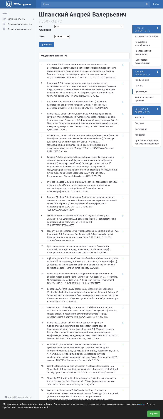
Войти (156, 4)
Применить (46, 44)
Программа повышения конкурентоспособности (147, 142)
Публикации (141, 91)
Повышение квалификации (142, 43)
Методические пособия (146, 36)
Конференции (142, 80)
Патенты (139, 85)
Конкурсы (140, 117)
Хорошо (154, 413)
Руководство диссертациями (142, 61)
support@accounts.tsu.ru (18, 397)
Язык (41, 36)
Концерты (140, 135)
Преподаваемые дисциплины (143, 52)
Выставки (139, 123)
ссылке (141, 404)
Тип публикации (45, 28)
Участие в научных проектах (144, 99)
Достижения (141, 129)
